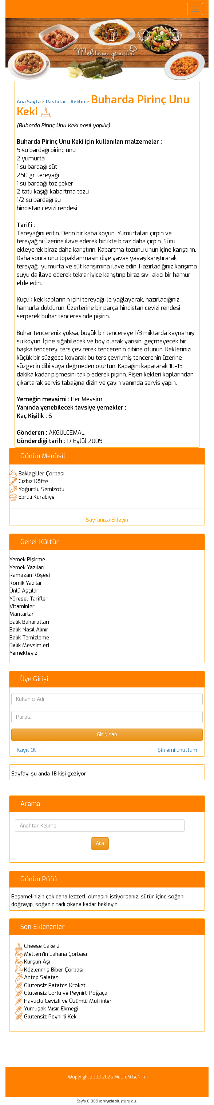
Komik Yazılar (25, 583)
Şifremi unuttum (177, 750)
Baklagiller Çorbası (41, 473)
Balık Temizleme (29, 637)
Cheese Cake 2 (42, 946)
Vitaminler (22, 606)
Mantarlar (21, 614)
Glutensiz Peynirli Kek (50, 1016)
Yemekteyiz (23, 653)
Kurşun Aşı (37, 961)
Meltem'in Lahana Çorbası (55, 954)
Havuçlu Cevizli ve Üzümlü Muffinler (68, 1001)
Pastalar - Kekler (66, 102)
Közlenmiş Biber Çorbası (53, 969)
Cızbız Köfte (33, 481)
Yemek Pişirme (27, 559)
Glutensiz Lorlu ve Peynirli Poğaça (65, 993)
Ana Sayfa (29, 102)
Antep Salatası (42, 977)
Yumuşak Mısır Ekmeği (51, 1008)
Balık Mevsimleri (29, 645)
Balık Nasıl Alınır (28, 629)
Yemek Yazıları (26, 567)
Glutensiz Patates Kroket (55, 985)
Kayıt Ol (26, 750)
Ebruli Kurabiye (37, 496)
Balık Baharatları (29, 622)
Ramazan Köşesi (29, 575)
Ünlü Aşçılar (24, 590)
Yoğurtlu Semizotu (41, 489)
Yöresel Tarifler (28, 598)
